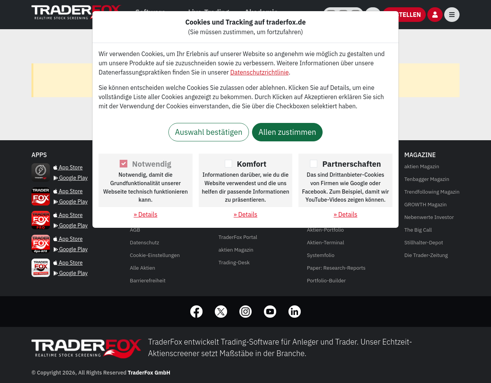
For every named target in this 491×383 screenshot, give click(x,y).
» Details (145, 214)
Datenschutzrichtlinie (259, 72)
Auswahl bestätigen (208, 132)
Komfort (252, 164)
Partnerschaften (351, 164)
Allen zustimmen (287, 132)
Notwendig (151, 164)
